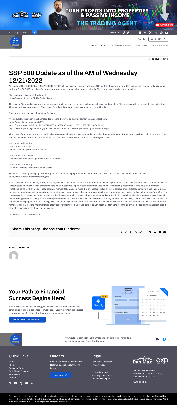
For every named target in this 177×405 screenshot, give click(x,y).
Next (164, 59)
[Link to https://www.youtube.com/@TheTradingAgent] (166, 32)
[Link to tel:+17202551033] (139, 39)
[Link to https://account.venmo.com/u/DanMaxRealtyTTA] (123, 32)
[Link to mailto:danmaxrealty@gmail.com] (144, 39)
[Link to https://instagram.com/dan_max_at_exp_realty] (145, 32)
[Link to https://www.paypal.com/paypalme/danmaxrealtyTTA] (128, 32)
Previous (155, 59)
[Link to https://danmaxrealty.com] (161, 32)
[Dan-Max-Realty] (150, 355)
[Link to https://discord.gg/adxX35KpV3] (155, 32)
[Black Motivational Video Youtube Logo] (15, 36)
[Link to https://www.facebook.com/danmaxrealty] (140, 32)
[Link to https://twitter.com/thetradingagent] (150, 32)
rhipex (107, 379)
